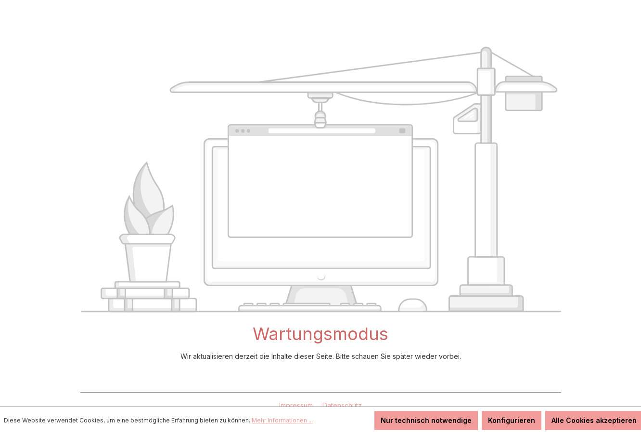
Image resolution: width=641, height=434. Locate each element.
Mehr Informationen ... (282, 420)
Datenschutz (342, 405)
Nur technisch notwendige (426, 420)
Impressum (297, 405)
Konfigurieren (511, 420)
